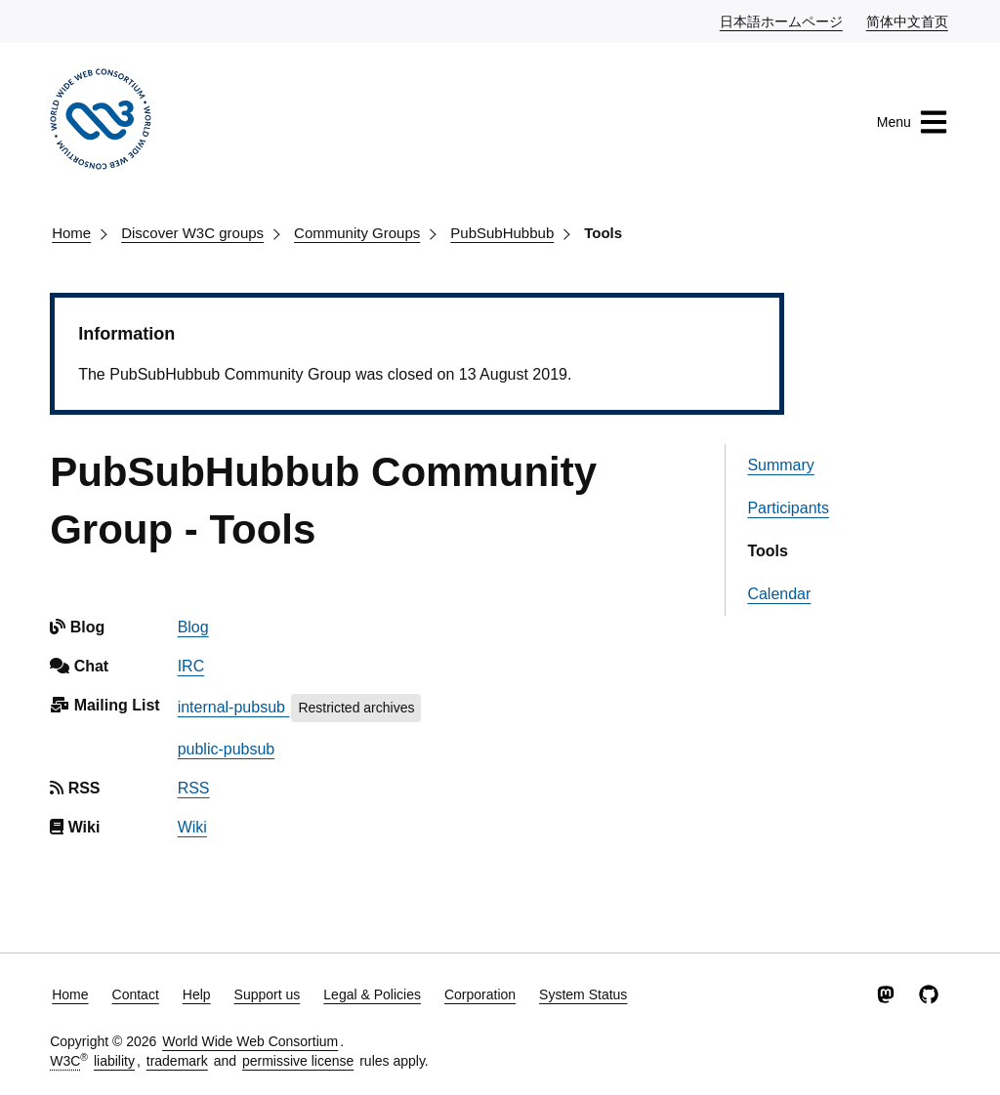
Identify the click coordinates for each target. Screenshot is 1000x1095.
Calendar (779, 594)
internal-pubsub (234, 707)
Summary (780, 465)
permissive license (298, 1061)
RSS (194, 788)
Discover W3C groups (192, 232)
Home (71, 232)
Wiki (192, 827)
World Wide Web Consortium (250, 1041)
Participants (788, 508)
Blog (193, 627)
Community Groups (357, 232)
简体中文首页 (908, 20)
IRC (191, 666)
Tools (603, 232)
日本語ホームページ (782, 20)
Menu (912, 122)
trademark (177, 1061)
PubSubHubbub (502, 232)
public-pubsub (226, 749)
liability (114, 1061)
